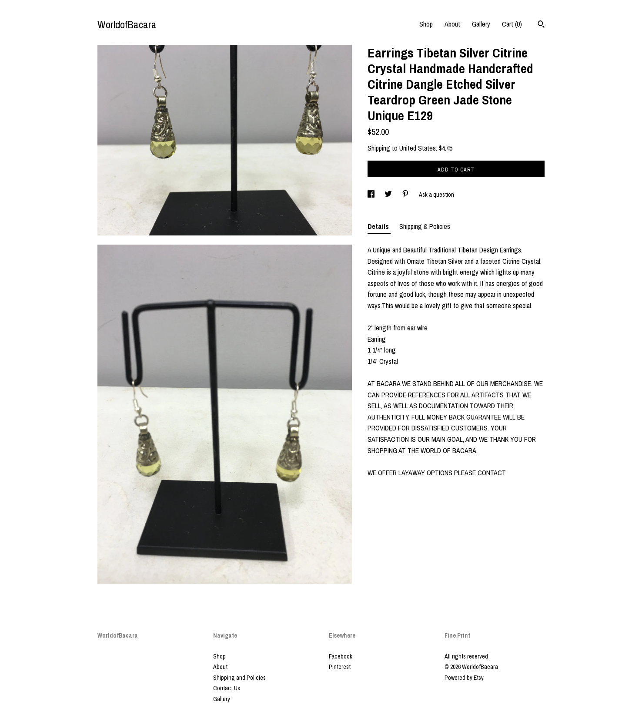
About (452, 24)
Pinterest (340, 667)
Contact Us (226, 688)
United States (417, 148)
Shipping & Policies (424, 226)
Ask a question (436, 194)
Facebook (340, 656)
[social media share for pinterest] (406, 194)
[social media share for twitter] (389, 194)
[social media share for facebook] (372, 194)
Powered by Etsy (464, 678)
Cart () (512, 24)
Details (379, 226)
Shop (426, 24)
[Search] (541, 25)
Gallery (481, 24)
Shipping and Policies (239, 678)
